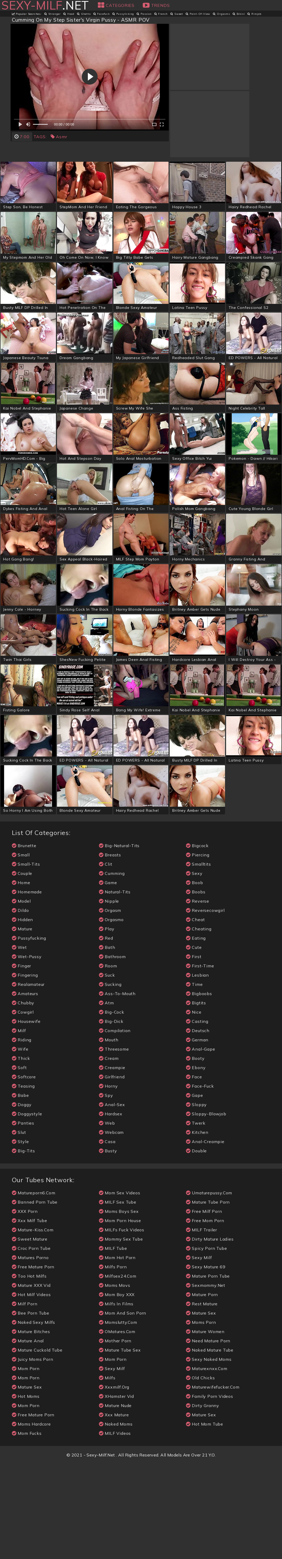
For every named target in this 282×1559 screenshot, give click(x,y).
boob (194, 977)
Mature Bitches (31, 1426)
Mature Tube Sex (120, 1445)
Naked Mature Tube (209, 1445)
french (161, 14)
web (107, 1218)
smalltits (198, 959)
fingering (25, 1070)
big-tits (23, 1246)
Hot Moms (26, 1491)
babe (20, 1190)
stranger (52, 14)
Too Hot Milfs (29, 1371)
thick (21, 1153)
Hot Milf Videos (31, 1389)
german (197, 1135)
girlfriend (112, 1172)
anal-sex (112, 1199)
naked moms (116, 1519)
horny (108, 1181)
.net (45, 5)
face (194, 1172)
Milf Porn (24, 1399)
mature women (205, 1426)
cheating (199, 1024)
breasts (110, 950)
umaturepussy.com (209, 1288)
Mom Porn (26, 1500)
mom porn (26, 1463)
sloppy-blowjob (206, 1209)
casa (107, 1236)
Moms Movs (114, 1380)
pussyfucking (29, 1033)
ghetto (84, 14)
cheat (195, 1014)
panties (23, 1218)
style (20, 1236)
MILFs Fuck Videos (121, 1325)
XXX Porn (25, 1306)
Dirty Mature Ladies (210, 1334)
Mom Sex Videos (119, 1288)
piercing (197, 950)
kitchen (197, 1227)
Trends (156, 5)
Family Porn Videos (209, 1491)
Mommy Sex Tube (121, 1334)
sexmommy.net (205, 1380)
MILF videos (115, 1528)
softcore (24, 1172)
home (21, 977)
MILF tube (113, 1343)
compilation (115, 1125)
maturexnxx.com (206, 1463)
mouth (108, 1135)
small (21, 950)
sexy (194, 968)
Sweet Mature (29, 1334)
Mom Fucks (27, 1528)
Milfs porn (113, 1362)
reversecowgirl (205, 1005)
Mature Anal (28, 1436)
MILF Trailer (201, 1325)
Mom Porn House (120, 1315)
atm (106, 1098)
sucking (110, 1079)
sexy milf (112, 1463)
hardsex (110, 1209)
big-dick (111, 1116)
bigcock (197, 940)
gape (194, 1190)
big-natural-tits (119, 940)
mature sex (27, 1482)
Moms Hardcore (31, 1519)
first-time (200, 1061)
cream (109, 1153)
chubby (23, 1098)
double (196, 1246)
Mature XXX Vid (31, 1380)
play (106, 1024)
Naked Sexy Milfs (33, 1417)
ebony (196, 1162)
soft (19, 1162)
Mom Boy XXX (117, 1389)
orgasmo (111, 1014)
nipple (109, 996)
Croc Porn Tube (31, 1343)
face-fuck (200, 1181)
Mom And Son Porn (122, 1408)
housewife (26, 1116)
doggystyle (27, 1209)
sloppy (196, 1199)
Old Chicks (200, 1473)
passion (144, 14)
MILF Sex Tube (117, 1297)
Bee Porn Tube (30, 1408)
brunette (24, 940)
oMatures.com (117, 1426)
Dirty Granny (202, 1500)
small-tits (26, 959)
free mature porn (33, 1362)
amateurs (25, 1088)
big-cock (111, 1107)
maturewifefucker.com (213, 1482)
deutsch (197, 1125)
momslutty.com (118, 1417)
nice (194, 1107)
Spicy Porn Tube (206, 1343)
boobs (195, 987)
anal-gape (200, 1144)
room (108, 1061)
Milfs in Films (116, 1399)
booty (195, 1153)
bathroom (112, 1051)
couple (22, 968)
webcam (111, 1227)
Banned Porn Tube (35, 1297)
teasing (23, 1181)
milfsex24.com (117, 1371)
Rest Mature (202, 1399)
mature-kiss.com (33, 1325)
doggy (22, 1199)
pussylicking (123, 14)
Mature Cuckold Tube (37, 1445)
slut (19, 1227)
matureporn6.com (33, 1288)
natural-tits (115, 987)
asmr (59, 136)
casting (197, 1116)
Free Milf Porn (204, 1306)
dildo (20, 1005)
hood (68, 14)
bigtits (196, 1098)
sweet (176, 14)
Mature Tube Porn (208, 1297)
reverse (197, 996)
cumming (112, 968)
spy (106, 1190)
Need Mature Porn (208, 1436)
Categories (116, 5)
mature (22, 1024)
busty (108, 1246)
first (194, 1051)
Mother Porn (115, 1436)
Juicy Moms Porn (32, 1454)
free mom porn (205, 1315)
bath (107, 1042)
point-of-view (198, 14)
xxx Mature (114, 1510)
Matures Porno (30, 1352)
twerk (195, 1218)
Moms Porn (201, 1417)
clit (105, 959)
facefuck (101, 14)
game (108, 977)
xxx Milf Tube (29, 1315)
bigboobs (199, 1088)
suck (107, 1070)
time (194, 1079)
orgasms (221, 14)
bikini (239, 14)
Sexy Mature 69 (206, 1362)
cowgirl (23, 1107)
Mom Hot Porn (117, 1352)
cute (194, 1042)
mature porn (202, 1389)
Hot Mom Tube (204, 1519)
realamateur (28, 1079)
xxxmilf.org (114, 1482)
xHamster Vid (116, 1491)
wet (19, 1042)
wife (20, 1144)
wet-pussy (27, 1051)
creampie (112, 1162)
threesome (114, 1144)
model (21, 996)
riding (22, 1135)
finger (21, 1061)
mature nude (115, 1500)
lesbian (197, 1070)
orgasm (110, 1005)
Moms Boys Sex (119, 1306)
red (106, 1033)
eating (196, 1033)
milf (19, 1125)
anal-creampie (205, 1236)
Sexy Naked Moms (209, 1454)
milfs (107, 1473)
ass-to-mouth (117, 1088)
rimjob (254, 14)
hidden (22, 1014)
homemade (27, 987)
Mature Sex (201, 1408)
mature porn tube (208, 1371)
